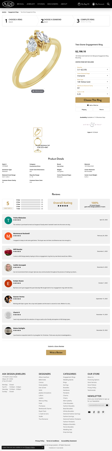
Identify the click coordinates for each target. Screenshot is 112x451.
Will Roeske (17, 249)
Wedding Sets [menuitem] (67, 429)
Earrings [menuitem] (66, 385)
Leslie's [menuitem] (41, 398)
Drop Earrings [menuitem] (67, 432)
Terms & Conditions (52, 441)
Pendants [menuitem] (66, 393)
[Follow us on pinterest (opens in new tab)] (103, 412)
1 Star (18, 209)
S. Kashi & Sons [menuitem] (44, 414)
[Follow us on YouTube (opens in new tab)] (89, 412)
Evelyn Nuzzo (18, 281)
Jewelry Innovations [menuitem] (45, 393)
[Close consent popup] (42, 447)
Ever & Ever (60, 166)
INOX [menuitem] (40, 390)
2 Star (18, 206)
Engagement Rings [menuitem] (69, 377)
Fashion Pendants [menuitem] (69, 422)
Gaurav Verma (18, 297)
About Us (91, 377)
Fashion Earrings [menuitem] (68, 416)
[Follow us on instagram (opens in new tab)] (98, 412)
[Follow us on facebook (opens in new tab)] (94, 412)
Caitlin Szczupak (19, 265)
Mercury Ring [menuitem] (43, 401)
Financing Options (93, 380)
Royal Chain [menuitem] (42, 411)
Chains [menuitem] (65, 398)
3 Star (18, 204)
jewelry (4, 12)
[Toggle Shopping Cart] (83, 4)
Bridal (20, 4)
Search (11, 22)
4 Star (18, 202)
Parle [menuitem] (40, 403)
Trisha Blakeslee (19, 218)
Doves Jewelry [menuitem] (43, 385)
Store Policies (92, 385)
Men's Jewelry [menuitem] (67, 401)
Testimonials (92, 390)
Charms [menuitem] (65, 395)
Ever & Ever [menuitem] (42, 388)
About (64, 4)
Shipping (84, 109)
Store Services (92, 382)
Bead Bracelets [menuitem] (68, 409)
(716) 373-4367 (42, 147)
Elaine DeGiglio (19, 328)
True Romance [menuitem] (43, 419)
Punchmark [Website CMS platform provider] (59, 448)
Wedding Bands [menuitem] (68, 380)
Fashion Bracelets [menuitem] (68, 406)
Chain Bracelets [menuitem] (68, 403)
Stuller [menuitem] (41, 416)
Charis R (16, 312)
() (42, 200)
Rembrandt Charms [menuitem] (45, 409)
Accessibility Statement (69, 441)
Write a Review (56, 352)
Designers (52, 4)
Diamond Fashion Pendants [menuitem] (72, 419)
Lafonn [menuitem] (41, 395)
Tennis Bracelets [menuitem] (68, 427)
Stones (41, 4)
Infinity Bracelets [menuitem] (68, 411)
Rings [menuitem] (65, 382)
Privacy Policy (92, 388)
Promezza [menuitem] (42, 406)
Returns (102, 109)
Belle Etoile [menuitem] (42, 380)
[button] (98, 4)
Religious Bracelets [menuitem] (69, 424)
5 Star (18, 200)
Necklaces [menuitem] (66, 390)
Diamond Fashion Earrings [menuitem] (71, 414)
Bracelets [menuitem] (66, 388)
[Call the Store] (7, 381)
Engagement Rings (13, 12)
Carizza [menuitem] (41, 382)
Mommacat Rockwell (21, 233)
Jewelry (31, 4)
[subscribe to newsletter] (107, 405)
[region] (37, 61)
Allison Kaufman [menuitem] (44, 377)
